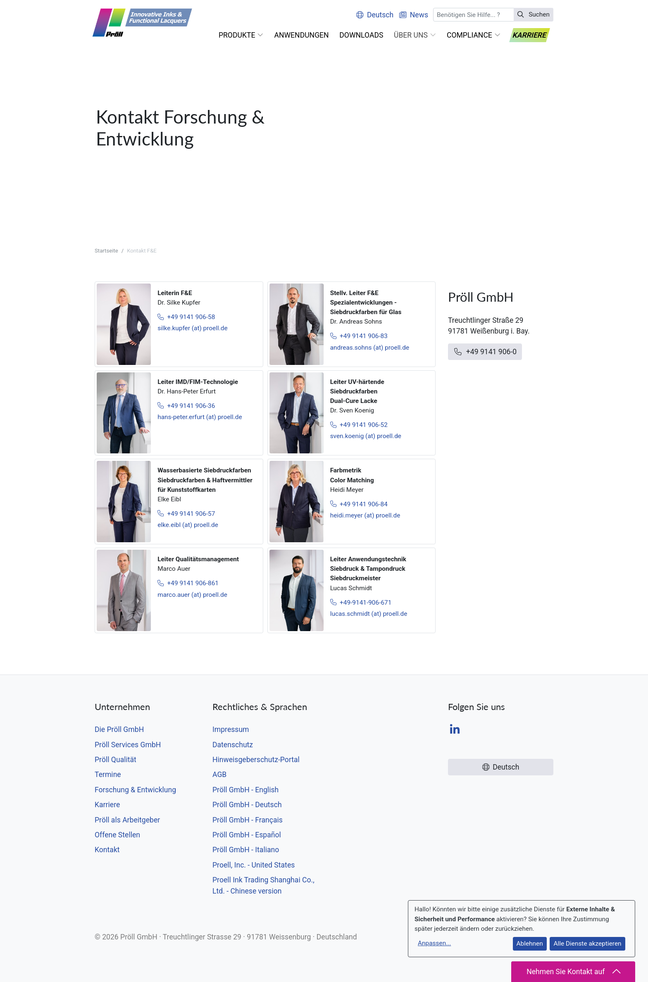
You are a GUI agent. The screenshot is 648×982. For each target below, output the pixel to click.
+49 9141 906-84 (359, 504)
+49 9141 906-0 (485, 352)
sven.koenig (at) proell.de (365, 436)
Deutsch (374, 15)
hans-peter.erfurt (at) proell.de (199, 417)
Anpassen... (434, 943)
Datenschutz (232, 745)
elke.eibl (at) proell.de (187, 525)
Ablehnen (530, 943)
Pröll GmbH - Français (247, 820)
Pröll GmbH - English (245, 790)
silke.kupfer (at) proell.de (192, 328)
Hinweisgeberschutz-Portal (256, 760)
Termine (108, 774)
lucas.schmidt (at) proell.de (368, 613)
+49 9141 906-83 (359, 336)
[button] (241, 35)
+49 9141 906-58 (186, 317)
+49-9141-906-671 (361, 602)
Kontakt (107, 850)
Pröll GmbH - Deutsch (247, 805)
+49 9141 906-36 (186, 406)
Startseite (106, 251)
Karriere (107, 805)
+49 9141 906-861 (188, 583)
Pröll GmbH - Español (246, 835)
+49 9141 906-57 (186, 513)
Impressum (230, 729)
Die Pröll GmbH (119, 729)
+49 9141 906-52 (359, 425)
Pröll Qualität (115, 760)
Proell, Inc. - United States (253, 865)
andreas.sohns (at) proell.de (370, 347)
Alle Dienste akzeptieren (587, 943)
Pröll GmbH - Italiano (245, 850)
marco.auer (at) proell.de (192, 594)
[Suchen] (473, 14)
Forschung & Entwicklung (135, 790)
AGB (219, 774)
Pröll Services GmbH (128, 745)
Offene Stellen (117, 835)
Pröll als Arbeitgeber (127, 820)
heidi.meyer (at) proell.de (365, 515)
